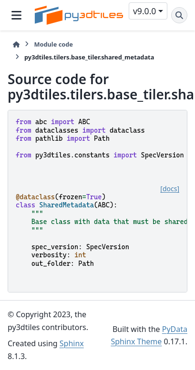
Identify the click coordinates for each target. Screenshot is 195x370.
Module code (53, 44)
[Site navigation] (16, 15)
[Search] (179, 15)
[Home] (16, 44)
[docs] (169, 189)
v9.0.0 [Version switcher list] (144, 11)
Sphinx (72, 343)
